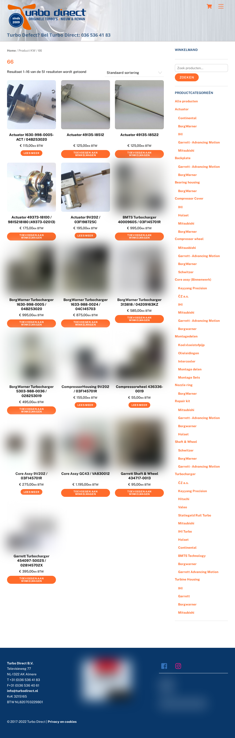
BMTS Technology (192, 556)
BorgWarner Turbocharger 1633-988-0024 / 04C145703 (85, 304)
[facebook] (165, 666)
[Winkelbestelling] (134, 73)
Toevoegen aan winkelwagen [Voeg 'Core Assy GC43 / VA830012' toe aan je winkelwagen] (85, 492)
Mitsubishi (186, 150)
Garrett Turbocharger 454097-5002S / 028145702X (31, 560)
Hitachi (183, 499)
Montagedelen (186, 336)
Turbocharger (185, 474)
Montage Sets (189, 377)
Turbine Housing (187, 579)
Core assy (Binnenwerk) (193, 279)
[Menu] (221, 6)
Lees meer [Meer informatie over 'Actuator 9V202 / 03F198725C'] (85, 235)
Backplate (183, 158)
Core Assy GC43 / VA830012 (85, 474)
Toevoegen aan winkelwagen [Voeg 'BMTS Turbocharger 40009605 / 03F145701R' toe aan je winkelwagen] (139, 236)
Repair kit (182, 401)
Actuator (182, 109)
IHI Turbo (185, 531)
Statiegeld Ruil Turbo (194, 515)
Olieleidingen (188, 353)
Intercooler (186, 361)
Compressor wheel (189, 239)
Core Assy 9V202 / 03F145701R (31, 476)
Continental (187, 118)
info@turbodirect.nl (22, 691)
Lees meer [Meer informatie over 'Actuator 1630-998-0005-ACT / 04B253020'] (31, 153)
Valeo (182, 507)
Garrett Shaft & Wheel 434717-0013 (139, 476)
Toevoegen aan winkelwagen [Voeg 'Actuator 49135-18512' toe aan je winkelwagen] (85, 154)
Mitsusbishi (187, 248)
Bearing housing (187, 182)
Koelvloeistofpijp (191, 345)
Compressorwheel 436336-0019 (139, 389)
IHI (180, 134)
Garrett (184, 596)
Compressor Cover (189, 198)
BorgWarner (187, 126)
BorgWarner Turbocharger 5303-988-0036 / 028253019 (31, 391)
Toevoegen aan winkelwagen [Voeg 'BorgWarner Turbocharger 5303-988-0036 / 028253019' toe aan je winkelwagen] (31, 410)
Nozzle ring (184, 385)
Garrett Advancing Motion (198, 572)
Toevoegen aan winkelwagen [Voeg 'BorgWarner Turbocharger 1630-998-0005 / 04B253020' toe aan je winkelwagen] (31, 323)
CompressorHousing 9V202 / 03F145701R (85, 389)
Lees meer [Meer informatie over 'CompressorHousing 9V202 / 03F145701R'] (85, 405)
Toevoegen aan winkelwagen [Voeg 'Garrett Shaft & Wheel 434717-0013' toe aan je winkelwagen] (139, 492)
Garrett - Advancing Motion (199, 142)
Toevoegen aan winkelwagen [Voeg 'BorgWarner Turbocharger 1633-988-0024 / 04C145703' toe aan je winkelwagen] (85, 323)
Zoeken (187, 77)
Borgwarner (187, 329)
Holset (183, 215)
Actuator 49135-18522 (139, 135)
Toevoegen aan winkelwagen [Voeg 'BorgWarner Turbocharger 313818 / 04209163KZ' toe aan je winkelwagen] (139, 319)
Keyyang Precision (192, 288)
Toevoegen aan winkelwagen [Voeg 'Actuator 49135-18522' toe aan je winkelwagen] (139, 154)
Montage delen (190, 369)
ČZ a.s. (183, 296)
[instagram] (179, 666)
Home (11, 50)
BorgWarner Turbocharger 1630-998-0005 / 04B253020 (31, 304)
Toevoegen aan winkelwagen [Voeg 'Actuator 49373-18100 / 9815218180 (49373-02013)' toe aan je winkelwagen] (31, 236)
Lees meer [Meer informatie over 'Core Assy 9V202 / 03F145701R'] (31, 492)
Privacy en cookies (62, 722)
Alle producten (186, 101)
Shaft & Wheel (186, 442)
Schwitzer (186, 272)
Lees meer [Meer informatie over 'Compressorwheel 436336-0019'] (139, 405)
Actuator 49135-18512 (85, 135)
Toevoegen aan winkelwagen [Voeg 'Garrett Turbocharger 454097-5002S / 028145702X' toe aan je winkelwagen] (31, 579)
